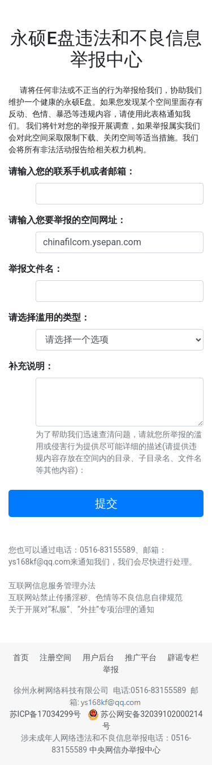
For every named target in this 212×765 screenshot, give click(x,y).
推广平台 (141, 657)
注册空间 (55, 657)
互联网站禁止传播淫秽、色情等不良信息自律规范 (95, 597)
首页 (21, 657)
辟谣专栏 (183, 657)
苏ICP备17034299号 (45, 714)
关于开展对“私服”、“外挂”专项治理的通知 (81, 609)
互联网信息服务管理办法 (52, 585)
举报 (111, 669)
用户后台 (98, 657)
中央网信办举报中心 (125, 749)
